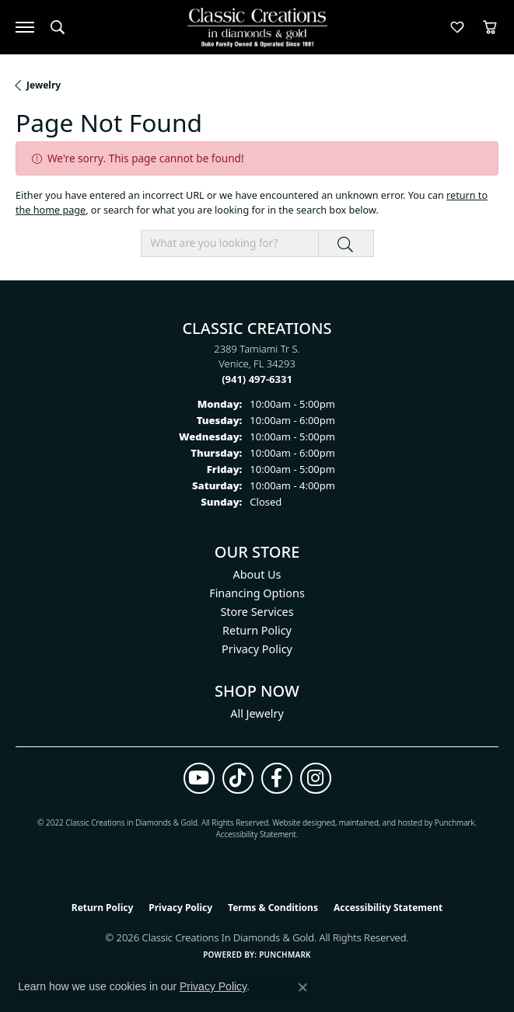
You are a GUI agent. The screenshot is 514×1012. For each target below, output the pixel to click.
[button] (57, 27)
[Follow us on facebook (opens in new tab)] (276, 778)
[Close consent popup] (302, 987)
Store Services (256, 611)
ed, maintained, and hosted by (380, 822)
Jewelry (43, 85)
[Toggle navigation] (25, 27)
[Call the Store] (257, 379)
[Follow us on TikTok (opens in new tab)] (238, 778)
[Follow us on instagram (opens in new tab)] (315, 778)
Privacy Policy (257, 649)
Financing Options (257, 593)
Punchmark (455, 822)
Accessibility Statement (256, 834)
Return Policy (257, 630)
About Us (257, 574)
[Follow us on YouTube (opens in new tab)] (199, 778)
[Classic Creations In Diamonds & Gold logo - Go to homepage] (257, 27)
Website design (299, 822)
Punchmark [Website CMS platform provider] (285, 954)
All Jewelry (257, 713)
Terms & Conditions (273, 907)
